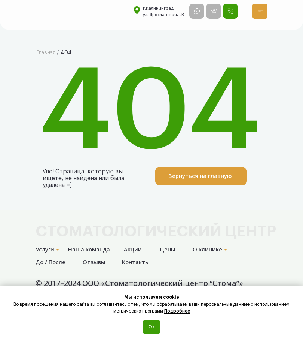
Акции (133, 249)
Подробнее (177, 311)
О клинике (207, 249)
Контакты (136, 262)
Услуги (45, 249)
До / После (50, 262)
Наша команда (89, 249)
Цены (167, 249)
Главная (45, 52)
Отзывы (94, 262)
